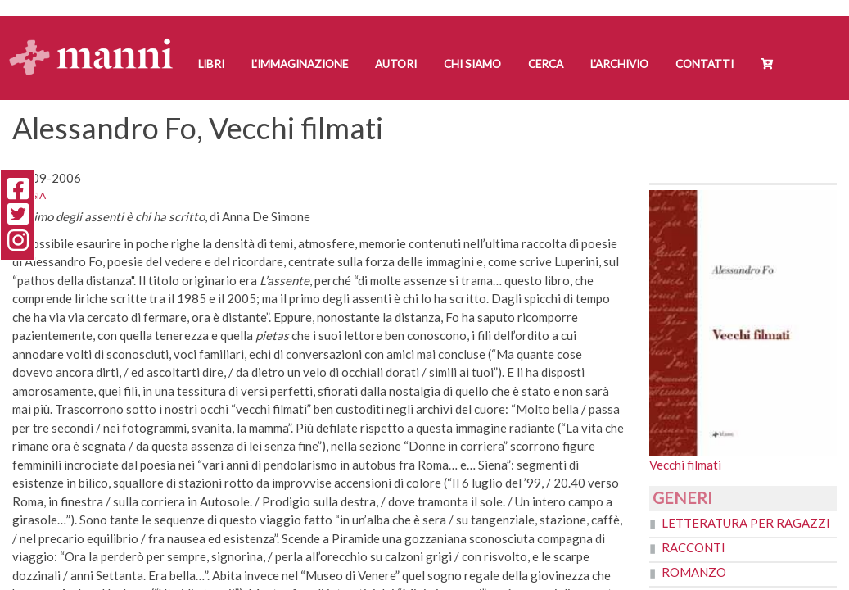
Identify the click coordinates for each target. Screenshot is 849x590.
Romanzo (694, 572)
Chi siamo (472, 63)
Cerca (545, 63)
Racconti (693, 547)
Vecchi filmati (685, 464)
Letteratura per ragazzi (746, 522)
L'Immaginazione (299, 63)
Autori (396, 63)
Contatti (704, 63)
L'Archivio (619, 63)
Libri (211, 63)
